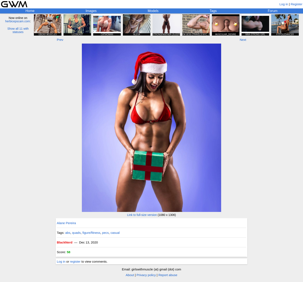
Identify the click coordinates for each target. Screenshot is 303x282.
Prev (60, 39)
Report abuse (167, 275)
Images (91, 11)
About (130, 275)
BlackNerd (64, 242)
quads (76, 232)
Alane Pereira (66, 223)
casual (115, 232)
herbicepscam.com (17, 21)
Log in (283, 4)
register (75, 261)
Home (30, 11)
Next (243, 39)
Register (296, 4)
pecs (105, 232)
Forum (272, 11)
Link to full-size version (142, 215)
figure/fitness (91, 232)
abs (67, 232)
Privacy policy (146, 275)
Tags (213, 11)
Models (153, 11)
